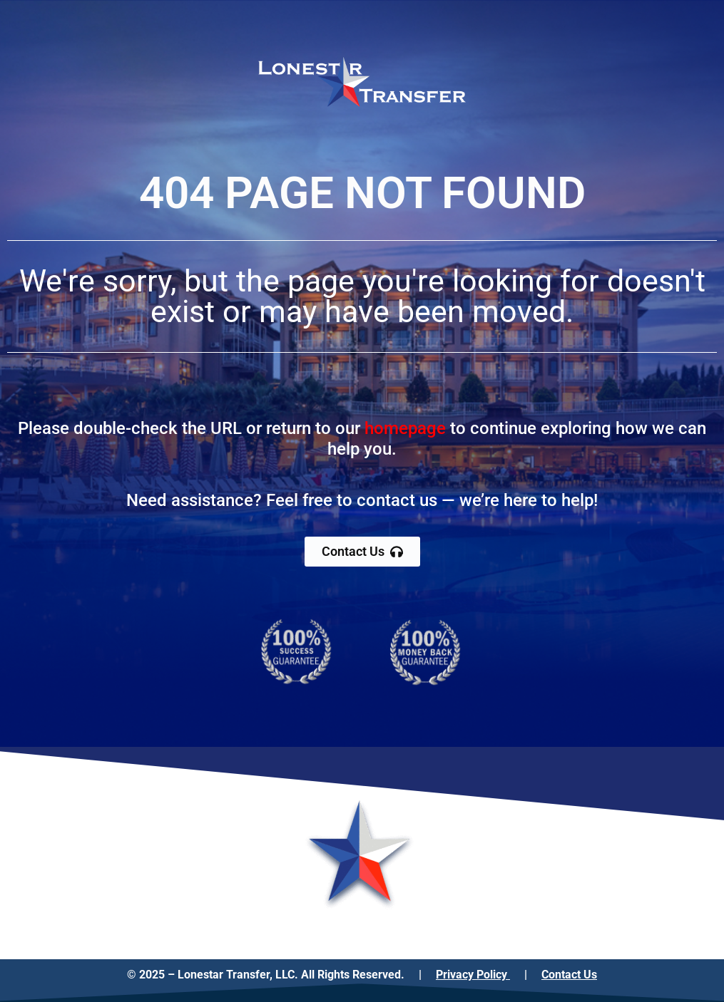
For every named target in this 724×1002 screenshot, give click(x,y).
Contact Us (569, 974)
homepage (405, 428)
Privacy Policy (473, 974)
